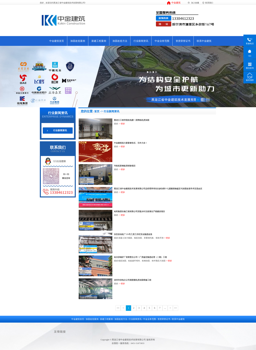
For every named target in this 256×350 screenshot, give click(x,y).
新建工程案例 (98, 41)
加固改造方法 (119, 41)
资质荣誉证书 (183, 41)
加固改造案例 (77, 41)
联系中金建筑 (204, 41)
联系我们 (209, 3)
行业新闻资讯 (141, 41)
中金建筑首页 (56, 41)
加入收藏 (195, 3)
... (165, 308)
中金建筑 (176, 2)
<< (118, 308)
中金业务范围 (162, 41)
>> (175, 308)
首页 (96, 111)
